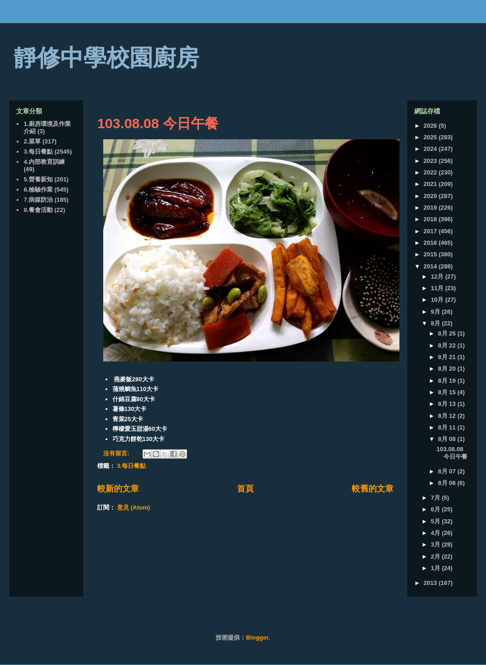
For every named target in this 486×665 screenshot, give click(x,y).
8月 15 (447, 392)
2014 (431, 266)
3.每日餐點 (131, 465)
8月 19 (447, 380)
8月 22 (447, 345)
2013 (431, 582)
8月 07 (447, 471)
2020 (431, 196)
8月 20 (447, 368)
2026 (431, 125)
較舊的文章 (372, 488)
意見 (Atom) (133, 507)
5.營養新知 (38, 179)
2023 (431, 160)
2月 (436, 556)
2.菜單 (32, 141)
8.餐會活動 (38, 209)
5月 (436, 521)
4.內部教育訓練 (44, 161)
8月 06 (447, 482)
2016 (431, 242)
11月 (438, 288)
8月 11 (447, 427)
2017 (431, 231)
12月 (438, 276)
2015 (431, 254)
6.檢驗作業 (38, 189)
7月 (436, 497)
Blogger (257, 637)
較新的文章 (118, 488)
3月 (436, 544)
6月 (436, 509)
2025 (431, 137)
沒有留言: (117, 453)
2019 (431, 207)
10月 (438, 299)
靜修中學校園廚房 (106, 58)
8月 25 (447, 333)
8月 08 (447, 438)
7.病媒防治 (38, 199)
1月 (436, 568)
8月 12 (447, 415)
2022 (431, 172)
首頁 (245, 488)
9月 (436, 311)
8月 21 (447, 357)
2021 (431, 183)
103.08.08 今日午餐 (157, 123)
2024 (431, 148)
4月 (436, 532)
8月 (436, 323)
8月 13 (447, 403)
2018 (431, 219)
